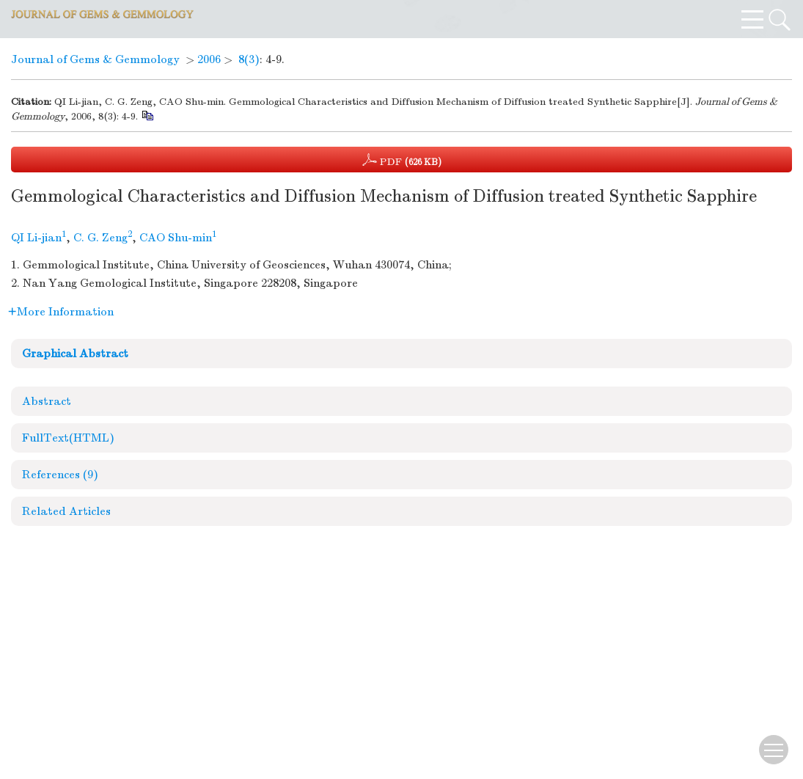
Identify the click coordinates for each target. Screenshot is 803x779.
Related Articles (66, 511)
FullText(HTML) (68, 438)
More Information (61, 311)
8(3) (249, 59)
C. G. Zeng (100, 237)
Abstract (46, 401)
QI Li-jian (36, 237)
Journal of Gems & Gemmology (95, 59)
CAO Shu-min (175, 237)
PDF (401, 160)
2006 (209, 59)
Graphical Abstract (75, 353)
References (60, 474)
